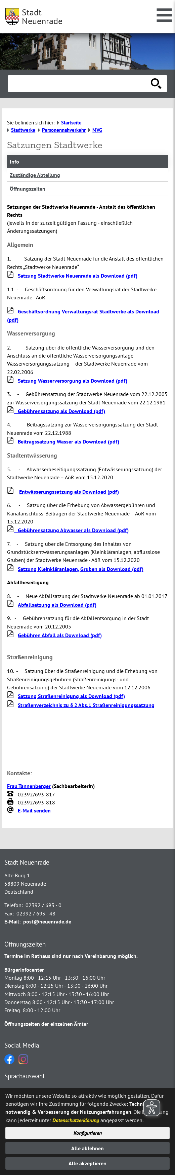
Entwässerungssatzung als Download (69, 491)
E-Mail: (12, 921)
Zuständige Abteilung (35, 175)
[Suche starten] (156, 83)
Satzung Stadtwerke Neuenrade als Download (77, 275)
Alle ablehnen (87, 1148)
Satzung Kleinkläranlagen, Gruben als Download (80, 569)
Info (14, 161)
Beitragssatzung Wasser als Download (68, 441)
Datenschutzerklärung (75, 1120)
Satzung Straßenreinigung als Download (71, 696)
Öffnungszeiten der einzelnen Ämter (46, 1023)
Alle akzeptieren (87, 1163)
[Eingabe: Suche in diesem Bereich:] (80, 83)
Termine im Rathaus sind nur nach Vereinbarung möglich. (71, 956)
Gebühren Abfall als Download (60, 635)
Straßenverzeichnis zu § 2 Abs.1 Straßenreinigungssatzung (86, 705)
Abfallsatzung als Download (57, 604)
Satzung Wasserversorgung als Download (72, 380)
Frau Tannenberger (29, 786)
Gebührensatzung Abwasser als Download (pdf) (68, 530)
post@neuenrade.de (47, 921)
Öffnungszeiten (27, 188)
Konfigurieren (88, 1133)
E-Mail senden (34, 810)
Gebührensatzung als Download (56, 411)
